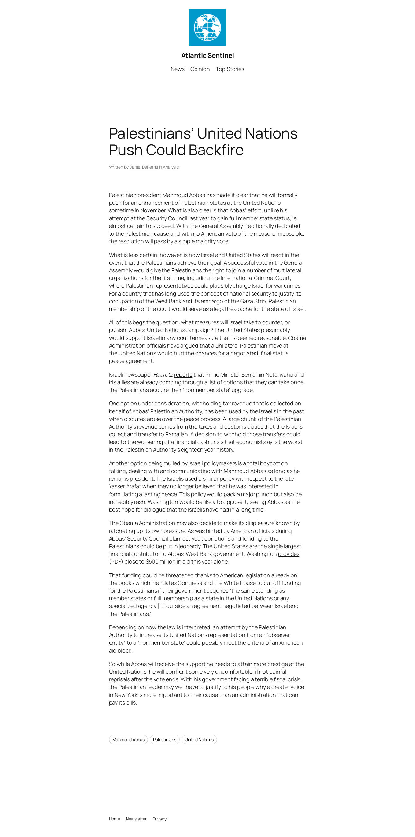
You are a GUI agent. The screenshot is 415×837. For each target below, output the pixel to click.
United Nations (199, 739)
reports (183, 374)
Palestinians (164, 739)
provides (288, 553)
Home (114, 819)
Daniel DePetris (143, 167)
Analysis (170, 167)
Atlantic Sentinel (207, 55)
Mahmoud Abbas (128, 739)
